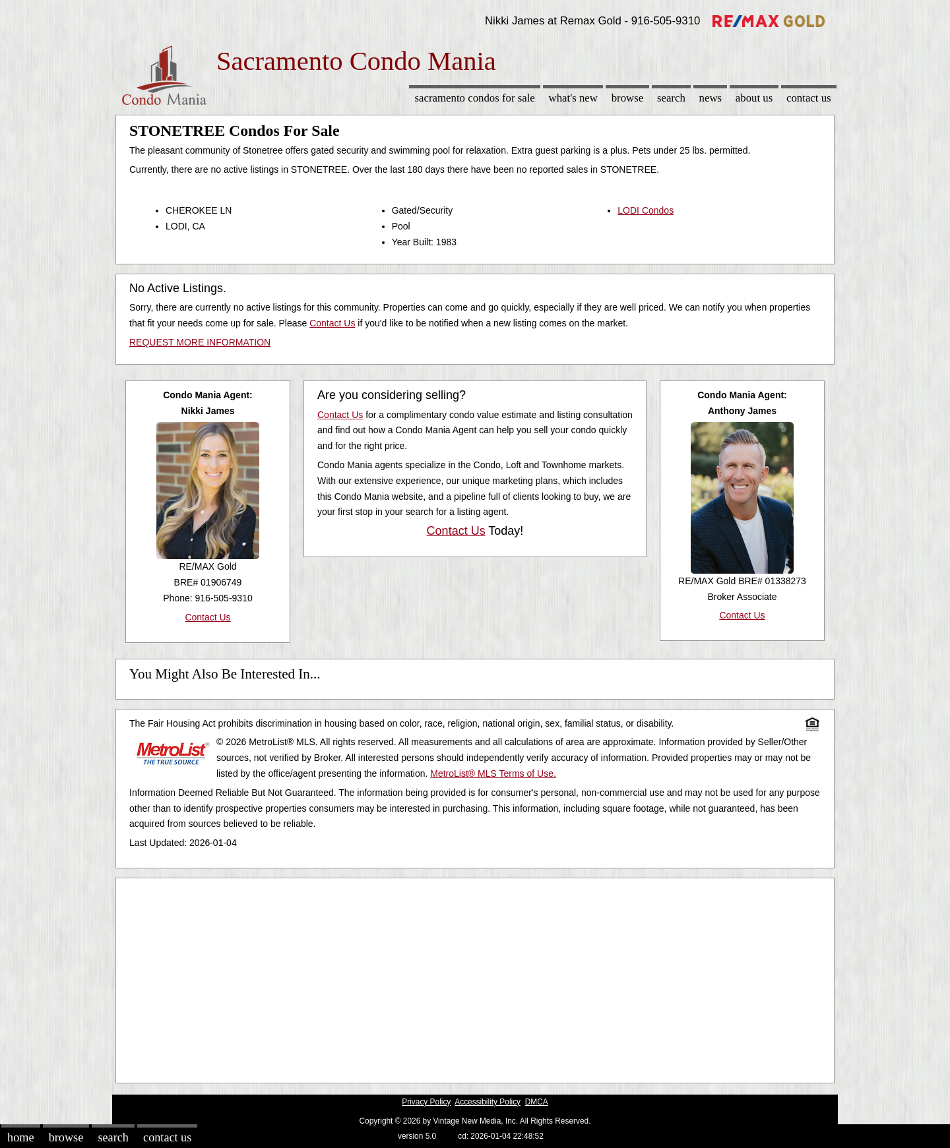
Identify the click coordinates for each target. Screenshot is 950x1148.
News (710, 98)
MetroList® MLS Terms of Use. (493, 773)
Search (671, 98)
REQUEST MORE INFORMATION (199, 342)
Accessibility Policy (488, 1101)
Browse (627, 98)
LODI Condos (646, 210)
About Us (754, 98)
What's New (573, 98)
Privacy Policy (426, 1101)
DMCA (536, 1101)
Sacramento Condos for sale (475, 98)
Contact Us (808, 98)
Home (20, 1137)
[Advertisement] (475, 977)
